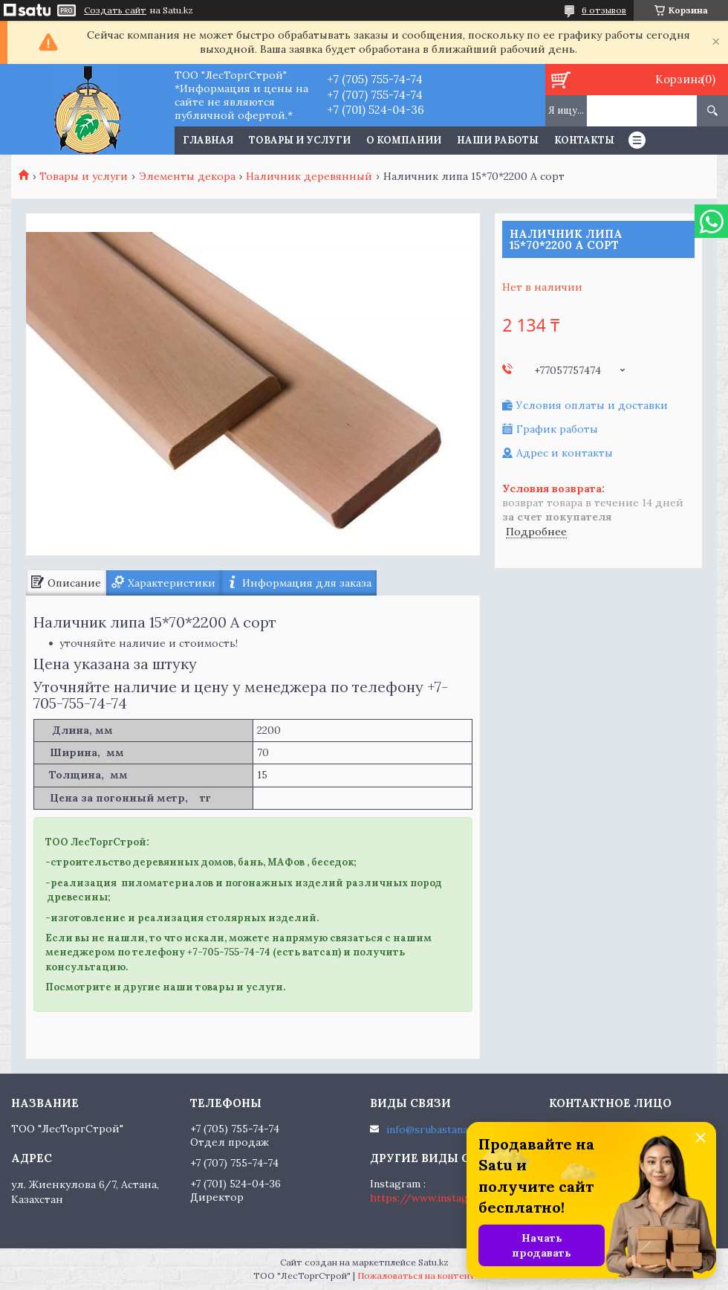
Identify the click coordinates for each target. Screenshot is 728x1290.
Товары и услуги (300, 140)
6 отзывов (604, 10)
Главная (208, 140)
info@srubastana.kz (434, 1129)
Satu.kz (433, 1262)
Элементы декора (187, 176)
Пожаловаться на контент (416, 1275)
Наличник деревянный (309, 176)
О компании (403, 140)
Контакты (584, 140)
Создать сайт (115, 10)
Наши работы (498, 140)
